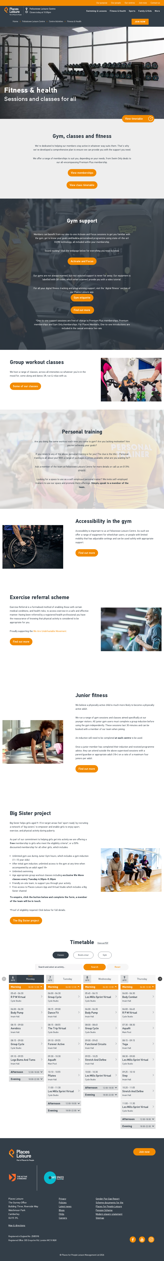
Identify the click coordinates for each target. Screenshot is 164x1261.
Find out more (82, 310)
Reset (117, 967)
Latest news (65, 1206)
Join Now (140, 21)
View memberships (82, 172)
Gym (105, 955)
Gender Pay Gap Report (107, 1198)
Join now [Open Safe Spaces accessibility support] (144, 1151)
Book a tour (83, 955)
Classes (60, 955)
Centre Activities (56, 21)
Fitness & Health (118, 11)
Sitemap (100, 1217)
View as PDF (102, 943)
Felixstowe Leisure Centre (42, 9)
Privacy (62, 1198)
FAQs (61, 1214)
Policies (63, 1202)
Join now (143, 3)
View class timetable (82, 185)
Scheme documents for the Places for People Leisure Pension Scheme (109, 1206)
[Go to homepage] (13, 11)
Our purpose (101, 3)
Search (94, 967)
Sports (132, 11)
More (157, 11)
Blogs (62, 1210)
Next (160, 979)
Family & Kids (145, 11)
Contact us (155, 3)
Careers (63, 1217)
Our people (116, 3)
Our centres (130, 3)
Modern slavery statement (109, 1214)
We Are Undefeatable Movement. (50, 631)
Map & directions (16, 1225)
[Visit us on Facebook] (133, 1239)
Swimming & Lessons (96, 11)
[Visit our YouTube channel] (142, 1239)
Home (15, 21)
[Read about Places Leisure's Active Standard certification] (22, 1178)
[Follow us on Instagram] (151, 1239)
